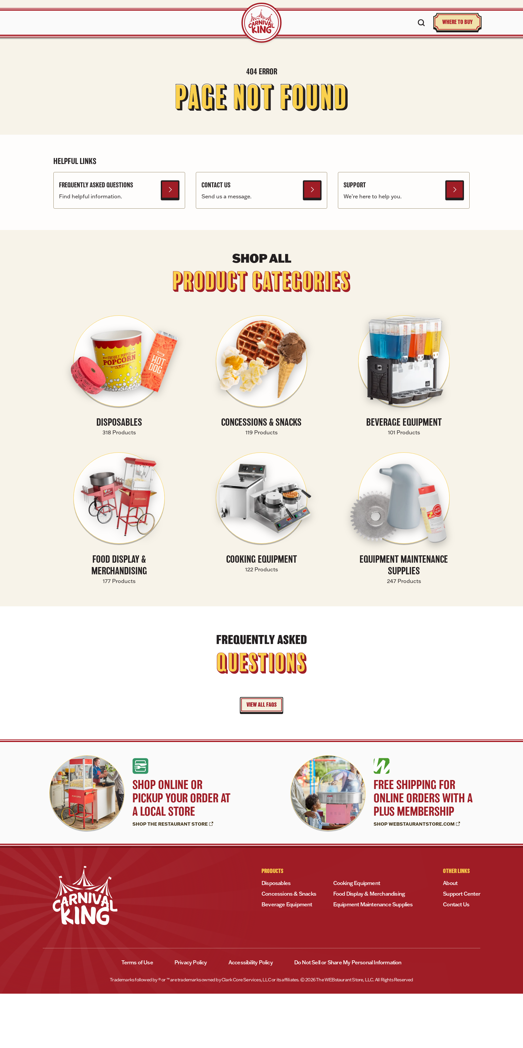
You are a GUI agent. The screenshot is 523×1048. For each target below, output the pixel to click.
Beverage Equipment (287, 958)
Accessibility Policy (250, 1016)
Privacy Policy (190, 1016)
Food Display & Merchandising (369, 948)
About (450, 937)
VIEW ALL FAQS (261, 759)
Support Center (461, 948)
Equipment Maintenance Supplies (373, 958)
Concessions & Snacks (289, 948)
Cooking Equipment (356, 937)
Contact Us (456, 958)
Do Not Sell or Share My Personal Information (348, 1016)
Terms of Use (137, 1016)
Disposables (276, 937)
